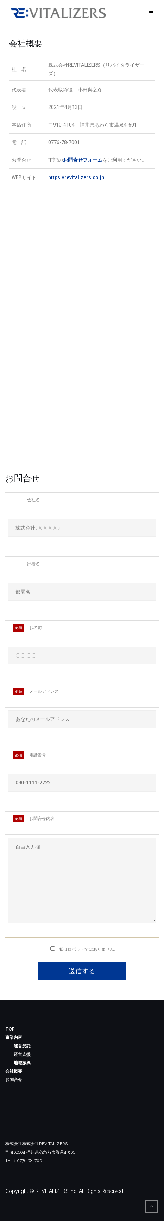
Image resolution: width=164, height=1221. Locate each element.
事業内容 (13, 1037)
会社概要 (13, 1071)
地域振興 (22, 1062)
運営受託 (22, 1046)
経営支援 (22, 1054)
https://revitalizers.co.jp (76, 177)
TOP (10, 1029)
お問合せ (13, 1079)
